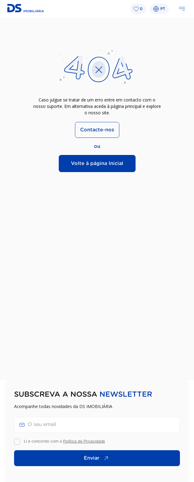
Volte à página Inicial (97, 163)
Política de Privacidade (84, 441)
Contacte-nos (97, 129)
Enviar (97, 458)
